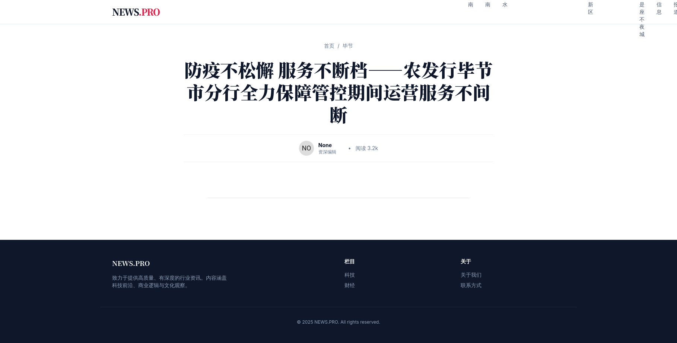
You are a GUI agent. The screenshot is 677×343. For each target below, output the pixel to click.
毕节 (348, 45)
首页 (329, 45)
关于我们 (471, 274)
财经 (349, 285)
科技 (349, 274)
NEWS (136, 12)
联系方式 (471, 285)
